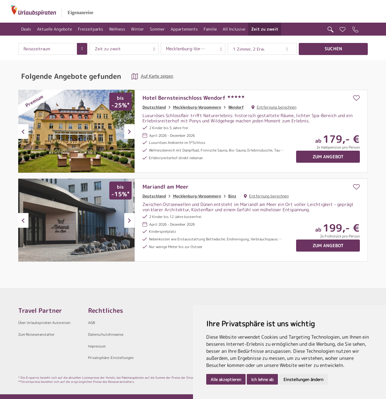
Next (129, 131)
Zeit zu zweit (264, 29)
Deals (26, 29)
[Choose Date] (82, 49)
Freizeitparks (90, 29)
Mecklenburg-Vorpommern (197, 107)
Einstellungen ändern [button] (303, 379)
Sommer (157, 29)
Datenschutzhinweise (105, 334)
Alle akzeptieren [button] (226, 379)
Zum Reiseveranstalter (36, 334)
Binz (232, 196)
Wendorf (236, 107)
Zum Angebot (328, 157)
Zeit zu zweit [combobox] (108, 49)
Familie (210, 29)
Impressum (96, 346)
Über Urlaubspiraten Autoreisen (44, 322)
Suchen (333, 49)
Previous (23, 131)
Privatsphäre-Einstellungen (111, 357)
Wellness (117, 29)
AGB (91, 322)
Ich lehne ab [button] (262, 379)
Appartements (184, 29)
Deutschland (154, 107)
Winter (137, 29)
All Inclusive (234, 29)
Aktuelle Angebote (54, 29)
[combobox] (47, 49)
